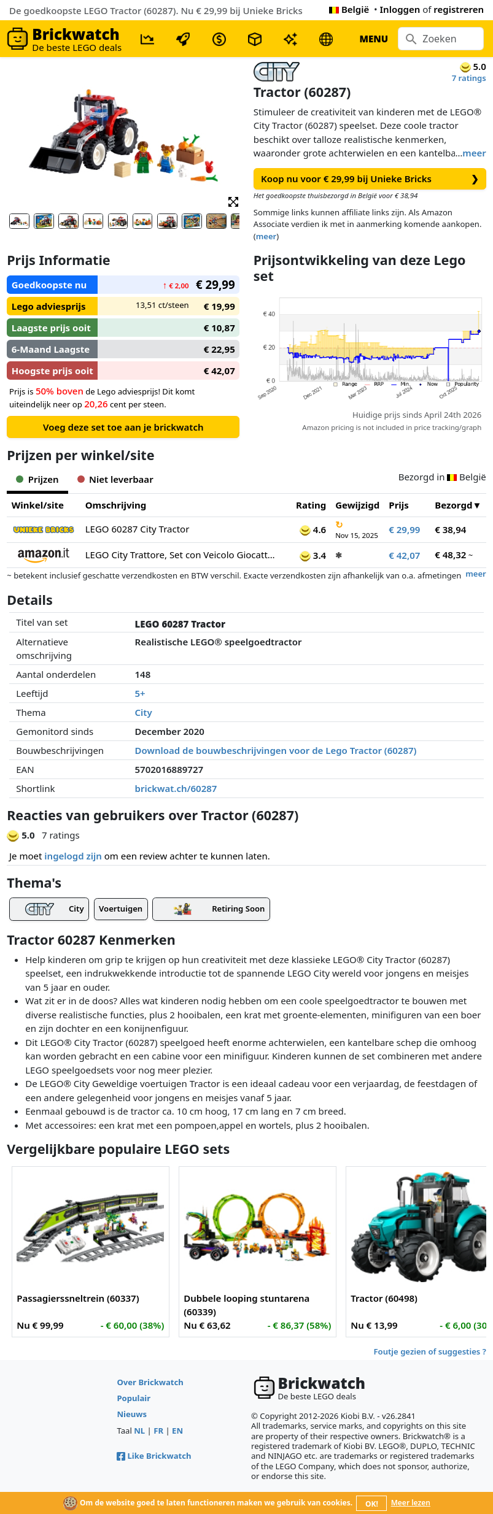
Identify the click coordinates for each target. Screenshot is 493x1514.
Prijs (399, 505)
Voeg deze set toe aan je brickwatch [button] (123, 427)
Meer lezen (410, 1502)
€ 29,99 (404, 529)
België (349, 9)
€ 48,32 (450, 554)
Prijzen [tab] (37, 479)
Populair (133, 1398)
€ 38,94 (450, 529)
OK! (371, 1504)
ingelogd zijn (72, 856)
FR (158, 1430)
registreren (458, 9)
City (143, 712)
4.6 (313, 529)
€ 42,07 (404, 555)
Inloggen (400, 9)
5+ (140, 693)
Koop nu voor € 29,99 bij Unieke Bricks (370, 179)
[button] (233, 201)
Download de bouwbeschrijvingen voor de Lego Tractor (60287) (276, 750)
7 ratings (469, 77)
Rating (311, 505)
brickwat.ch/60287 (176, 788)
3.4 (313, 555)
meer (474, 153)
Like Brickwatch (154, 1455)
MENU (373, 39)
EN (177, 1430)
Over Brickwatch (150, 1382)
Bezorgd (453, 505)
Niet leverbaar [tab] (115, 479)
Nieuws (132, 1414)
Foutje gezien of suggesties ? (430, 1351)
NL (139, 1430)
